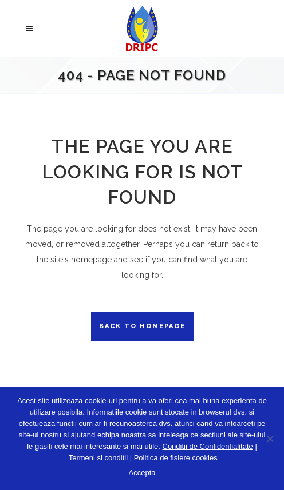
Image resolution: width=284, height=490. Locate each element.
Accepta (142, 472)
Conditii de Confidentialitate (208, 446)
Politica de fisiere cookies (176, 457)
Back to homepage (142, 326)
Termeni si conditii (98, 457)
